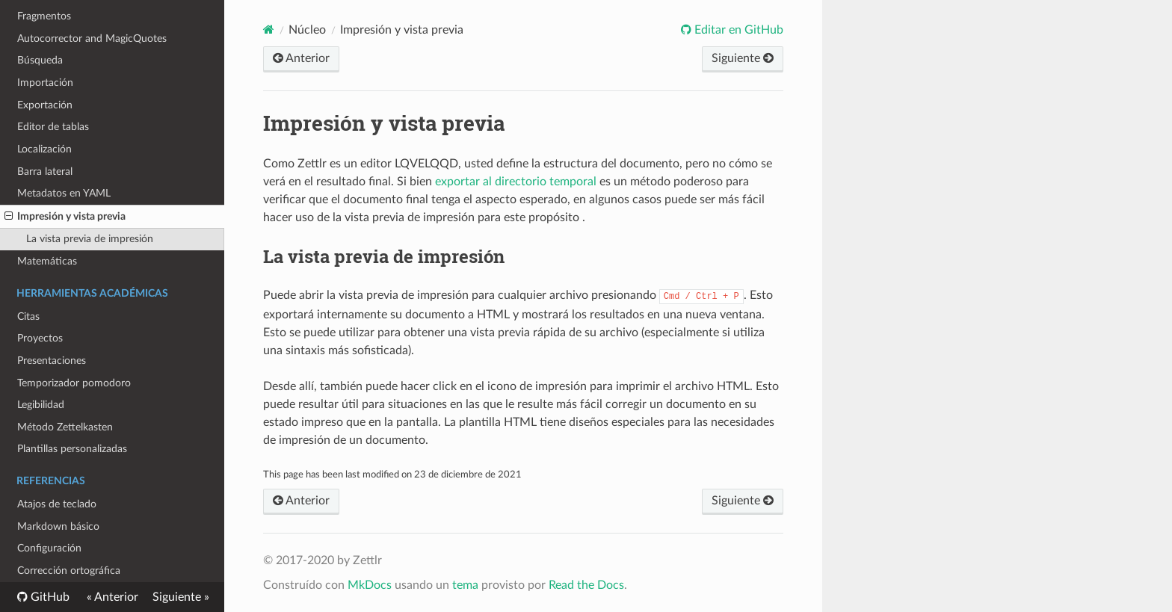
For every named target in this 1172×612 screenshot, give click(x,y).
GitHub (49, 597)
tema (465, 585)
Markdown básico (58, 526)
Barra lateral (45, 171)
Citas (28, 316)
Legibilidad (40, 404)
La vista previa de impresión (89, 238)
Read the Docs (586, 585)
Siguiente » (180, 597)
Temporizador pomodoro (74, 383)
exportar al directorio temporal (515, 182)
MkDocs (370, 585)
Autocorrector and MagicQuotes (92, 38)
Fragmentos (44, 16)
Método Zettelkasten (65, 427)
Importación (45, 82)
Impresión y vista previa (65, 216)
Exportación (45, 105)
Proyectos (40, 338)
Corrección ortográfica (68, 570)
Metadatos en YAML (64, 193)
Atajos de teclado (56, 504)
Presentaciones (51, 360)
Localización (44, 149)
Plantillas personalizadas (72, 448)
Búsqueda (40, 60)
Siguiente (743, 58)
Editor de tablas (53, 126)
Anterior (301, 58)
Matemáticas (47, 261)
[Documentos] (268, 29)
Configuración (49, 548)
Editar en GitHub (737, 30)
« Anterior (112, 597)
